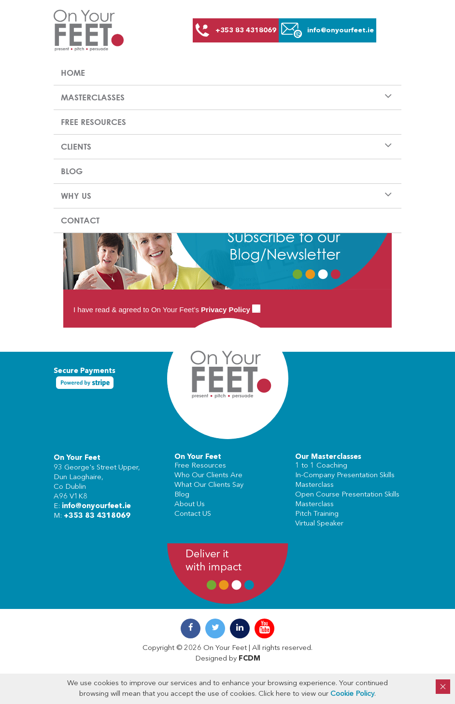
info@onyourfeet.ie (96, 506)
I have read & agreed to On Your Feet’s (166, 309)
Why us (76, 195)
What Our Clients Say (208, 485)
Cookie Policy (352, 694)
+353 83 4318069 (97, 516)
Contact (80, 220)
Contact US (192, 514)
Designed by (227, 659)
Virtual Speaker (319, 523)
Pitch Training (317, 514)
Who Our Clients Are (208, 475)
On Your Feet (77, 458)
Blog (72, 171)
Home (73, 72)
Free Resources (93, 121)
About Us (189, 504)
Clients (76, 146)
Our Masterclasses (328, 457)
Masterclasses (93, 97)
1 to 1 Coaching (321, 465)
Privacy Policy (225, 309)
